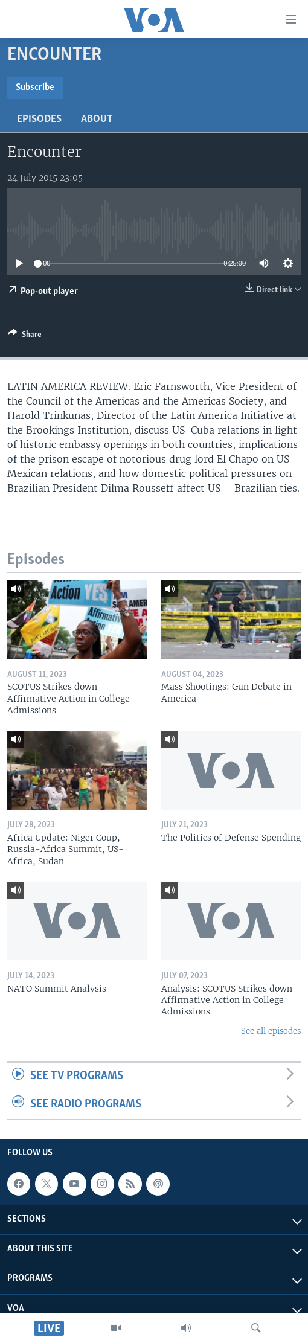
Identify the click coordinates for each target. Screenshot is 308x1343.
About (97, 119)
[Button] (25, 336)
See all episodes (271, 1031)
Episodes (39, 119)
